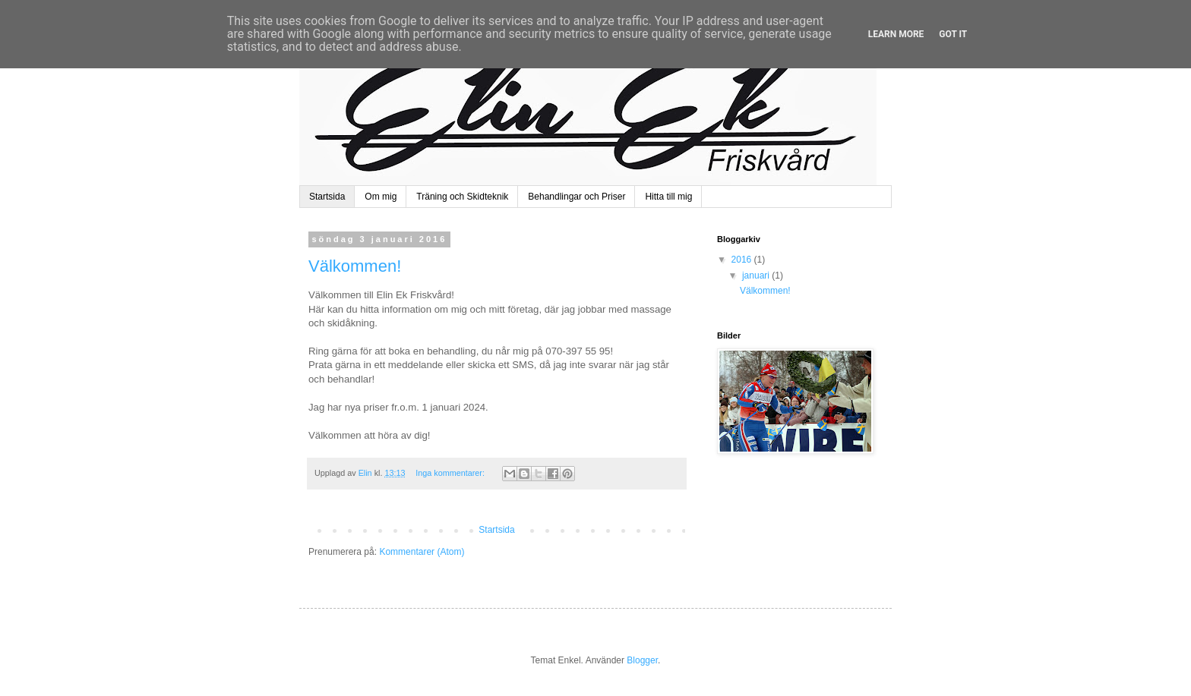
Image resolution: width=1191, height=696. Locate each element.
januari (757, 275)
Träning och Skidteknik (462, 196)
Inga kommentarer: (451, 472)
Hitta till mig (668, 196)
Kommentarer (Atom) (421, 551)
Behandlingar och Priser (576, 196)
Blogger (642, 660)
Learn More (896, 34)
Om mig (380, 196)
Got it (953, 34)
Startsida (327, 196)
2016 (742, 259)
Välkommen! (354, 266)
